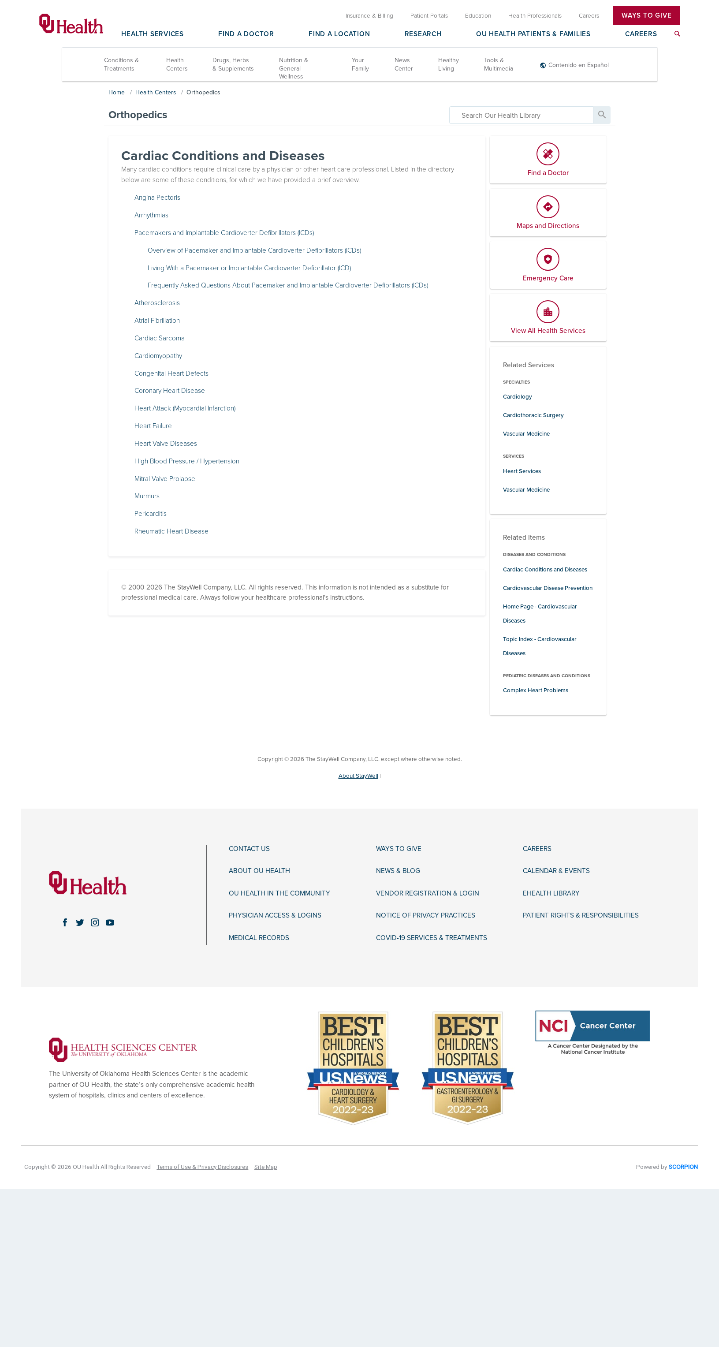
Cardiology (517, 396)
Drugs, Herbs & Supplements (233, 64)
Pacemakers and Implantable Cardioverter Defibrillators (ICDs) (224, 233)
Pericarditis (150, 514)
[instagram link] (95, 922)
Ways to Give (398, 849)
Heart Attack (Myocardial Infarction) (184, 408)
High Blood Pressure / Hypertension (186, 461)
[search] (521, 115)
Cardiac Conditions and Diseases (545, 569)
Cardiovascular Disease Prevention (547, 588)
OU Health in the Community (279, 893)
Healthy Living (448, 64)
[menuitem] (677, 34)
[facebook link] (65, 922)
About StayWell (358, 776)
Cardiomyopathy (158, 356)
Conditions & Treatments (121, 64)
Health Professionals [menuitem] (535, 15)
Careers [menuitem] (589, 15)
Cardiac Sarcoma (159, 338)
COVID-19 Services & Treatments (431, 938)
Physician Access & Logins (275, 915)
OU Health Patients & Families (533, 34)
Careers (641, 34)
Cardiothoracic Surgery (533, 415)
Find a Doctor (246, 34)
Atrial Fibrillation (157, 321)
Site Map (265, 1166)
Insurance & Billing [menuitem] (369, 15)
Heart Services (522, 471)
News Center (404, 64)
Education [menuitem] (478, 15)
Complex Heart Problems (535, 690)
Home (116, 92)
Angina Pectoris (157, 197)
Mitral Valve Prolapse (164, 479)
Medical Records (259, 938)
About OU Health (259, 871)
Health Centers (177, 64)
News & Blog (398, 871)
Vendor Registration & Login (427, 893)
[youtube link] (110, 922)
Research (423, 34)
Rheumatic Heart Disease (171, 531)
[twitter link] (80, 922)
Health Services (152, 34)
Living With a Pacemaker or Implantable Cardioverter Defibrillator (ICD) (249, 268)
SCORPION (683, 1166)
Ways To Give (646, 15)
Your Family (360, 64)
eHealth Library (551, 893)
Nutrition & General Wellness (293, 68)
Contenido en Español (578, 65)
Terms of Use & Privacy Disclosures (202, 1166)
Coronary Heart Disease (169, 391)
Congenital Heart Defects (171, 373)
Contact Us (249, 849)
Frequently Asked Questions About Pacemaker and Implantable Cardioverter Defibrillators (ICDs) (288, 286)
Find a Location (339, 34)
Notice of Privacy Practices (425, 915)
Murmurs (147, 496)
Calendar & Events (556, 871)
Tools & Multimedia (498, 64)
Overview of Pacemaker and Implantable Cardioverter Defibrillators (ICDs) (254, 250)
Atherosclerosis (157, 303)
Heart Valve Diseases (165, 444)
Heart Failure (153, 426)
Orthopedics (203, 92)
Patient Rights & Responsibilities (581, 915)
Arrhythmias (151, 215)
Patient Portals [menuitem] (429, 15)
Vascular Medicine (526, 433)
